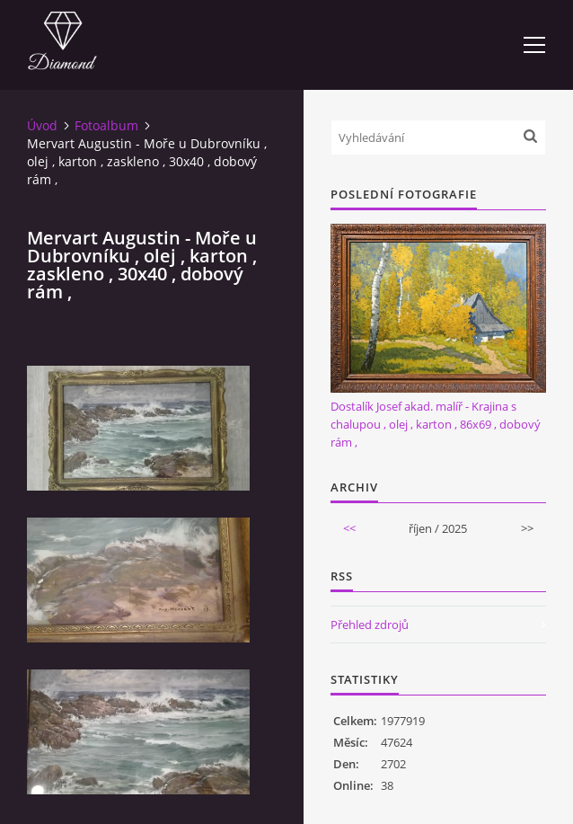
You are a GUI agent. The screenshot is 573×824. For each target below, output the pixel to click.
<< (349, 528)
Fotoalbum (106, 125)
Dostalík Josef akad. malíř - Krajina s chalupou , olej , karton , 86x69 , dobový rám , (436, 424)
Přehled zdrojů (370, 624)
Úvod (42, 125)
